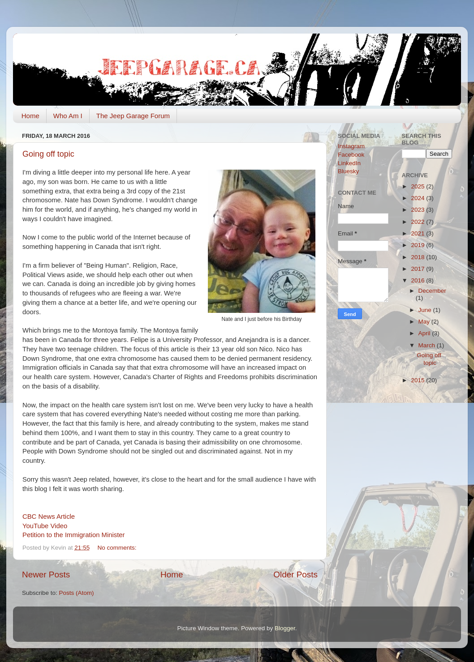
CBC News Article (48, 516)
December (432, 290)
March (427, 345)
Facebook (351, 154)
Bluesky (348, 171)
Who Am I (67, 116)
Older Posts (295, 574)
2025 (418, 186)
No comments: (117, 547)
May (424, 321)
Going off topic (48, 153)
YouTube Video (44, 526)
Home (30, 116)
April (425, 333)
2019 (418, 245)
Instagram (351, 146)
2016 (418, 280)
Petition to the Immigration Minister (73, 534)
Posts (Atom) (76, 592)
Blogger (285, 628)
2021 (418, 233)
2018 (418, 257)
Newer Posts (46, 574)
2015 (418, 380)
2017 (418, 268)
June (425, 310)
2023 (418, 209)
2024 (418, 198)
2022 (418, 221)
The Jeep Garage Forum (133, 116)
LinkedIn (349, 163)
